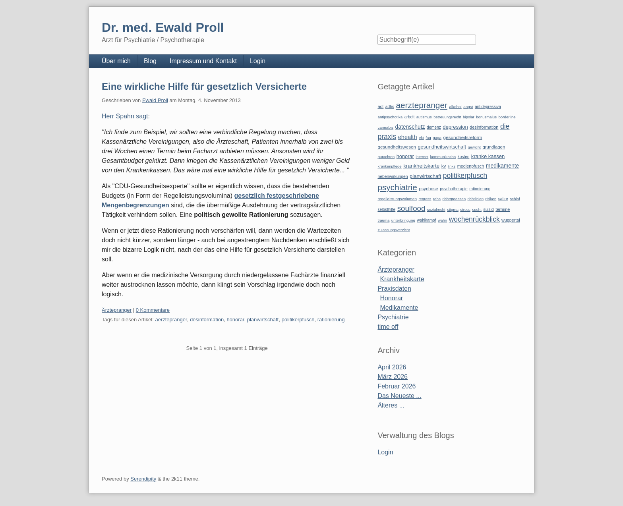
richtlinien (476, 199)
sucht (477, 209)
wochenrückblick (474, 219)
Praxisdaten (394, 288)
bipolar (468, 117)
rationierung (331, 320)
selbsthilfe (386, 209)
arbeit (409, 117)
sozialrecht (436, 209)
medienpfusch (470, 166)
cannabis (385, 127)
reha (437, 199)
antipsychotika (389, 117)
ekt (421, 137)
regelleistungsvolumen (397, 199)
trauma (383, 220)
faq (428, 137)
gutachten (386, 157)
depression (455, 127)
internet (422, 157)
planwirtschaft (263, 320)
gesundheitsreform (462, 137)
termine (502, 209)
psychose (428, 188)
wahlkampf (426, 220)
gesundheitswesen (396, 146)
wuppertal (510, 220)
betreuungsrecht (447, 117)
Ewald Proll (155, 100)
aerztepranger (171, 320)
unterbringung (403, 220)
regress (424, 199)
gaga (437, 137)
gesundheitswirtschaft (442, 147)
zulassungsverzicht (393, 230)
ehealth (407, 137)
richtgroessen (454, 199)
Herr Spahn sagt (125, 116)
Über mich (116, 61)
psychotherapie (453, 189)
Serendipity (143, 479)
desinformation (207, 320)
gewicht (474, 147)
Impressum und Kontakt (203, 61)
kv (443, 166)
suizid (489, 209)
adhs (389, 106)
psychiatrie (397, 187)
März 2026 (392, 376)
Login (257, 61)
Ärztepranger (117, 310)
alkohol (455, 106)
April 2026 (391, 367)
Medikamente (399, 307)
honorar (235, 320)
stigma (453, 209)
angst (468, 106)
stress (465, 209)
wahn (442, 220)
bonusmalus (486, 117)
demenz (434, 127)
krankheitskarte (421, 166)
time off (387, 326)
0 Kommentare (153, 310)
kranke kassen (488, 156)
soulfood (411, 208)
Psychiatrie (392, 317)
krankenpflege (389, 166)
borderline (506, 117)
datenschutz (410, 127)
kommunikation (443, 157)
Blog (150, 61)
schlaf (515, 199)
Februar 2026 (396, 386)
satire (503, 199)
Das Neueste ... (399, 395)
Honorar (391, 298)
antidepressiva (488, 106)
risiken (491, 199)
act (380, 106)
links (451, 166)
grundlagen (493, 147)
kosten (464, 157)
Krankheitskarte (402, 279)
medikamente (502, 165)
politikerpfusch (297, 320)
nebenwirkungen (392, 176)
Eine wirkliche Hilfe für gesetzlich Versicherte (204, 86)
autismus (424, 117)
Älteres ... (390, 405)
